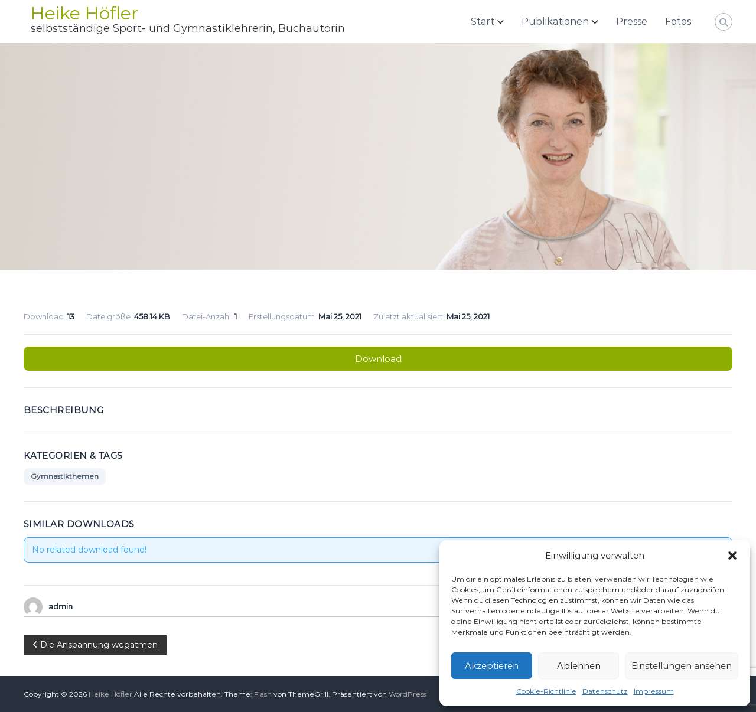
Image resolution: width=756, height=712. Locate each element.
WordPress (407, 694)
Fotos (678, 21)
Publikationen (555, 21)
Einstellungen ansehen (681, 665)
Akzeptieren (492, 665)
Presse (631, 21)
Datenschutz (605, 691)
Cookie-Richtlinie (546, 691)
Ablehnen (579, 665)
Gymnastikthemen (65, 476)
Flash (263, 694)
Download (378, 358)
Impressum (654, 691)
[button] (732, 555)
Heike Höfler (84, 13)
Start (482, 21)
